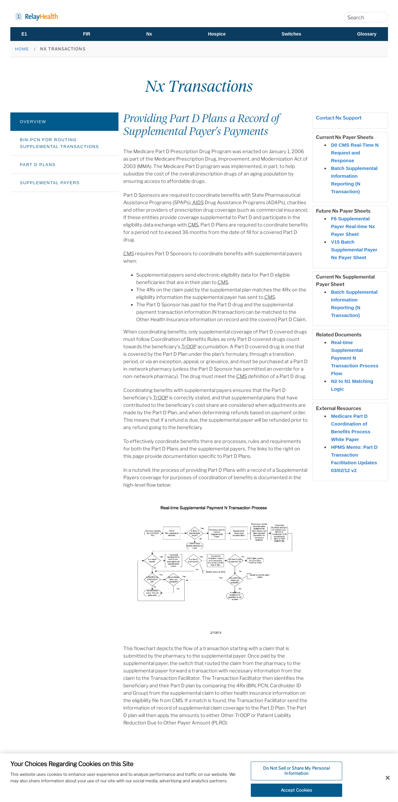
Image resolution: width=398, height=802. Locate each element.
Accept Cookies (296, 793)
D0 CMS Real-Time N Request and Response (355, 152)
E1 (24, 34)
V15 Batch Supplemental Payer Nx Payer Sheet (354, 249)
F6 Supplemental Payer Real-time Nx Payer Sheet (353, 226)
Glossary (366, 34)
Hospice (216, 34)
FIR (86, 34)
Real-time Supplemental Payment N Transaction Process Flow (355, 358)
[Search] (379, 17)
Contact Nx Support (339, 118)
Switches (291, 34)
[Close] (388, 781)
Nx (149, 34)
